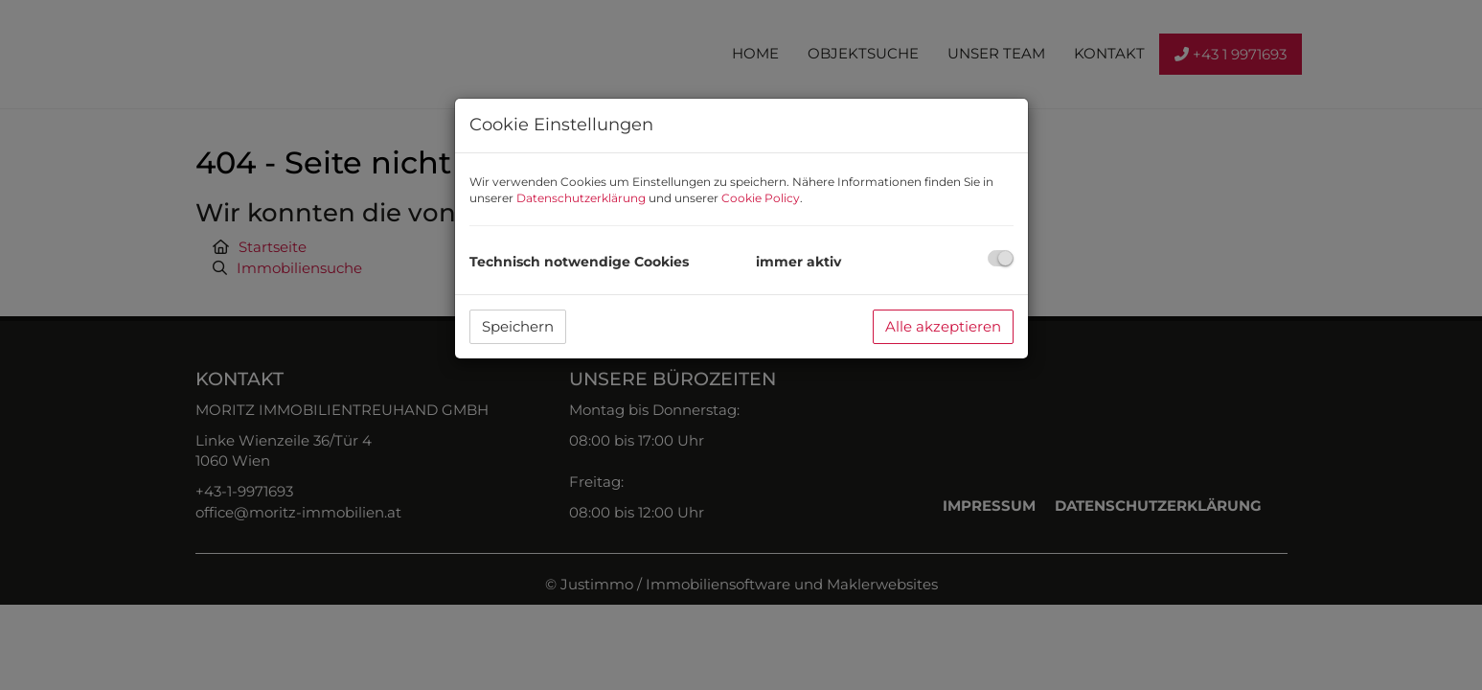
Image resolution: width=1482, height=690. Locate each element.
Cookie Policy (760, 198)
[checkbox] (1001, 258)
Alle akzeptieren (943, 326)
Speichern (518, 326)
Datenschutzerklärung (581, 198)
